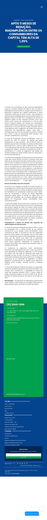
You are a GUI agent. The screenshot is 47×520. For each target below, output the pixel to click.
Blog (6, 411)
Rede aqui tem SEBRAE (10, 429)
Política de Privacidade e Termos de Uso (30, 465)
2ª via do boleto (9, 420)
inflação (30, 125)
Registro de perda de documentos (13, 442)
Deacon (7, 438)
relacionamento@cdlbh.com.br (15, 394)
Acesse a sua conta (10, 417)
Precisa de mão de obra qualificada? (14, 426)
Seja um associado (9, 404)
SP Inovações (16, 473)
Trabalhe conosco (9, 413)
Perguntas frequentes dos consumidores (15, 440)
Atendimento (8, 433)
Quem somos (8, 406)
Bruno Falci (38, 119)
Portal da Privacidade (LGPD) (12, 445)
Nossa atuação (8, 408)
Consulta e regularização (11, 436)
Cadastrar (23, 457)
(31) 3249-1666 (15, 304)
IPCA (14, 146)
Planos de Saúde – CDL (10, 422)
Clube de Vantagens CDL (11, 424)
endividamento (38, 168)
